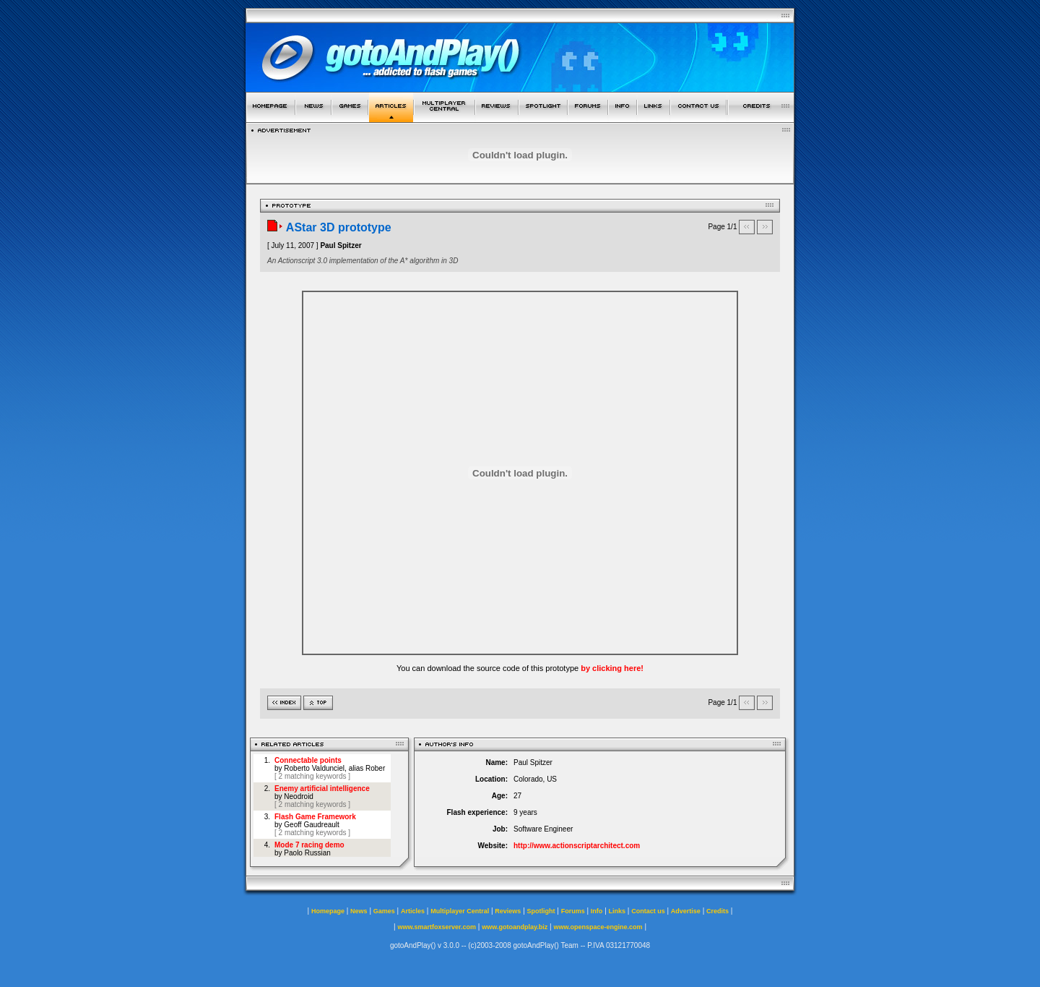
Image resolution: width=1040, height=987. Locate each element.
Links (617, 911)
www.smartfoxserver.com (436, 927)
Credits (717, 911)
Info (597, 911)
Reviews (508, 911)
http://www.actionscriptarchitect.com (577, 846)
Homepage (327, 911)
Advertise (686, 911)
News (359, 911)
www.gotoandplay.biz (514, 927)
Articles (413, 911)
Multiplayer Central (459, 911)
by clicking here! (612, 668)
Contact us (648, 911)
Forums (573, 911)
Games (384, 911)
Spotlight (541, 911)
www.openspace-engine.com (597, 927)
